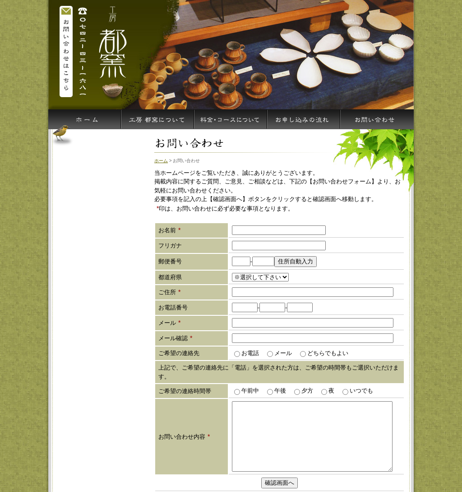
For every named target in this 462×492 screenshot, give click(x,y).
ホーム (161, 160)
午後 (279, 390)
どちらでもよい (327, 353)
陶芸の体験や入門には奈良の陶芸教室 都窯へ (111, 50)
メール (282, 353)
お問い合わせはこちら (66, 50)
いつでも (360, 390)
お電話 (249, 353)
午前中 (249, 390)
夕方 (306, 390)
